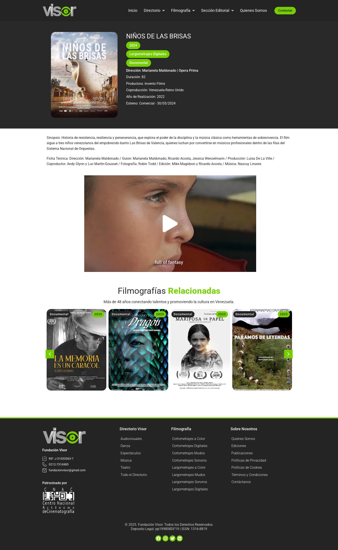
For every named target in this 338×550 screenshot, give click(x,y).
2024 (133, 45)
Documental (138, 63)
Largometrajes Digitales (147, 54)
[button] (170, 223)
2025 (98, 314)
